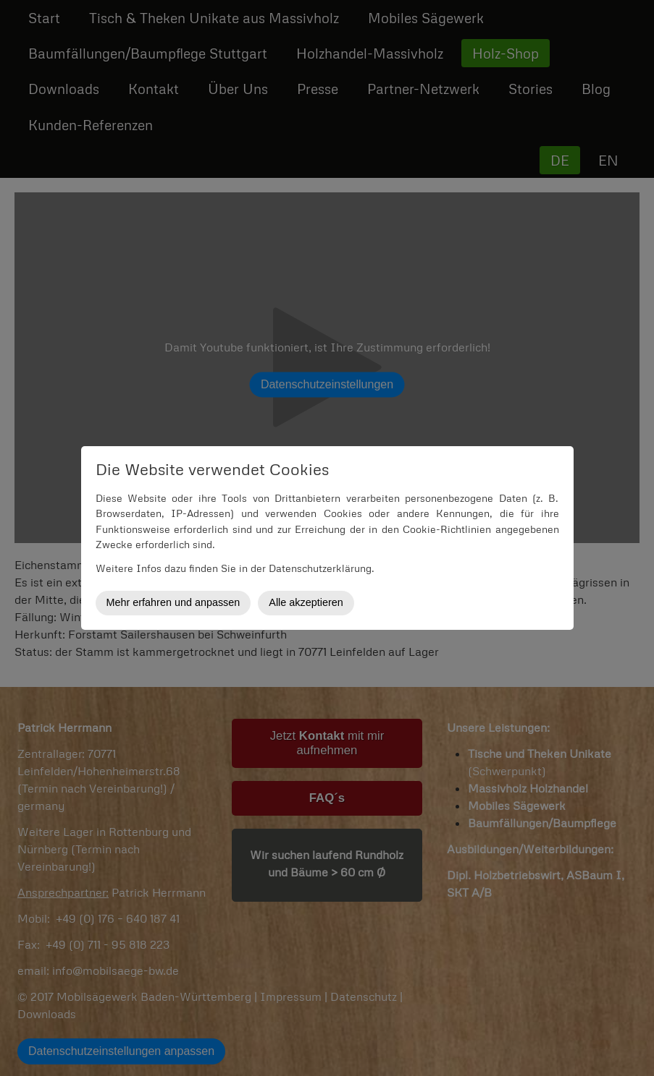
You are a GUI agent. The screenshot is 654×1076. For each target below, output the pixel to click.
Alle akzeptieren (306, 602)
